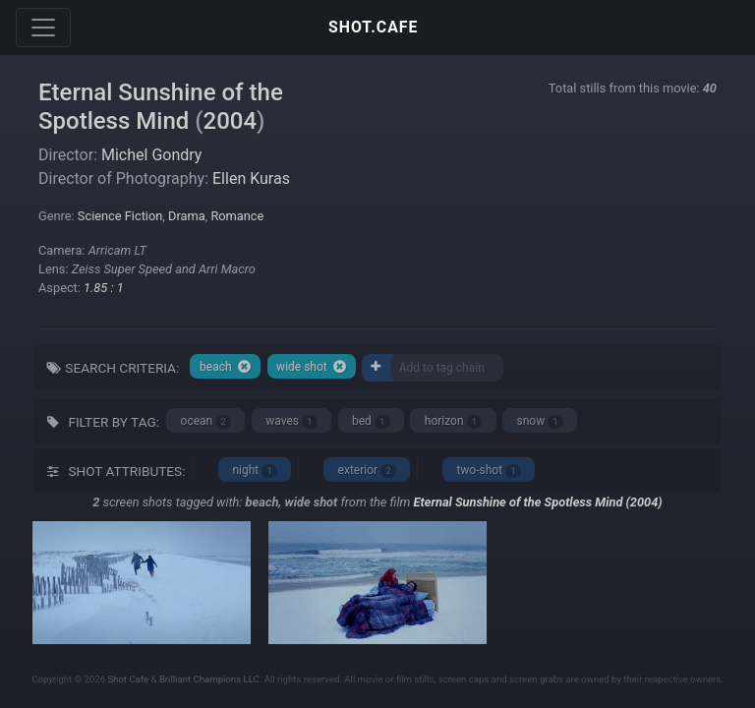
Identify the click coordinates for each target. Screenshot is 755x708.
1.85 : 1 (104, 287)
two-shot (488, 470)
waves (291, 421)
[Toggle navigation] (43, 27)
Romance (236, 215)
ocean (206, 421)
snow (540, 421)
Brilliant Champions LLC (209, 679)
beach (226, 366)
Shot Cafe (127, 679)
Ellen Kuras (251, 178)
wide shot (311, 366)
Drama (186, 215)
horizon (454, 421)
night (254, 470)
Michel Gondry (151, 155)
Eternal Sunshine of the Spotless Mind (160, 107)
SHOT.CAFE (373, 27)
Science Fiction (120, 215)
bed (371, 421)
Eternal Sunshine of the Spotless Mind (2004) (538, 502)
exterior (367, 470)
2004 (230, 121)
